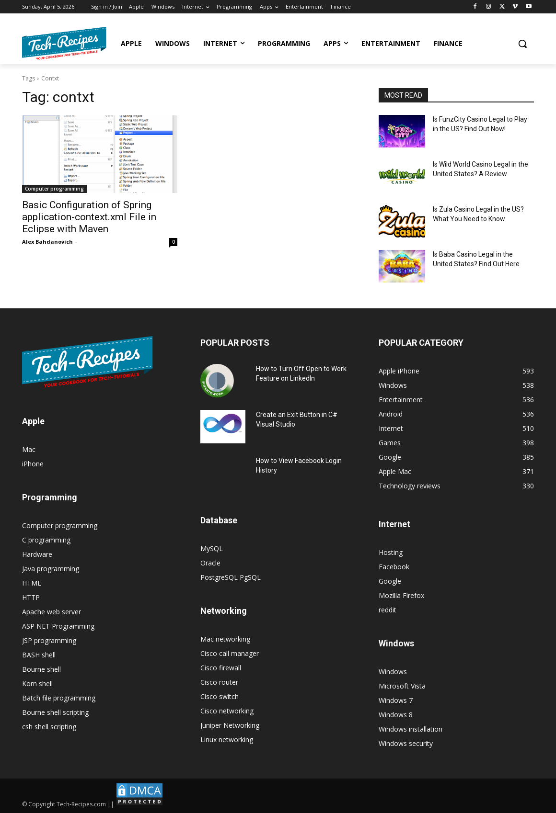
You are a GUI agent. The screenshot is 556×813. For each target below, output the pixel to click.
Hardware (37, 554)
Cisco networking (227, 710)
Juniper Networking (229, 725)
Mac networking (225, 639)
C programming (46, 539)
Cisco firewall (220, 667)
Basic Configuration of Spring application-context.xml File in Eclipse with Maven (89, 217)
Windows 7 (396, 700)
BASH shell (39, 654)
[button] (522, 43)
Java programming (50, 568)
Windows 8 (396, 714)
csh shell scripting (49, 726)
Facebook (394, 566)
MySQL (211, 548)
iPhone (33, 463)
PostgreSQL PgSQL (230, 577)
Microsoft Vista (402, 685)
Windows (393, 671)
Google (390, 581)
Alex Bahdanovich (47, 241)
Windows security (406, 743)
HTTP (31, 597)
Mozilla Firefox (401, 595)
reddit (387, 609)
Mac (28, 449)
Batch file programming (58, 697)
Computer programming (54, 188)
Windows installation (410, 729)
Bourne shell (41, 669)
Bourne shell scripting (55, 712)
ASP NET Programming (58, 626)
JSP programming (49, 640)
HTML (31, 582)
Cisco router (219, 682)
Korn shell (37, 683)
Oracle (210, 562)
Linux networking (226, 739)
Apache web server (51, 611)
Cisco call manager (229, 653)
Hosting (391, 552)
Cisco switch (219, 696)
